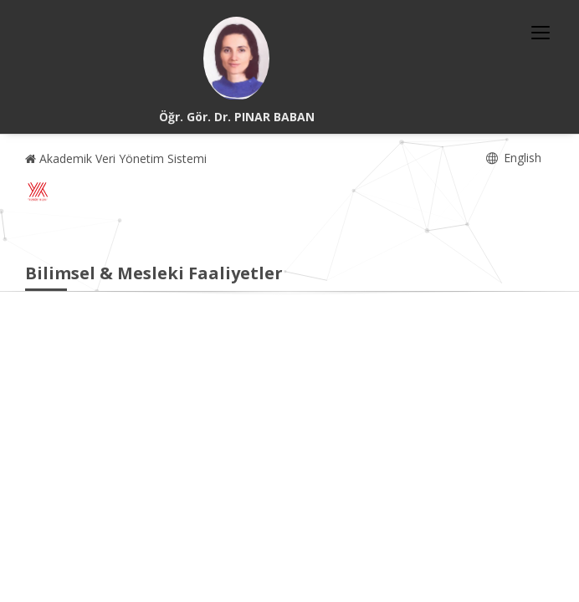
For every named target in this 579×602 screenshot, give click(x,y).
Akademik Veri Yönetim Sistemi (116, 158)
